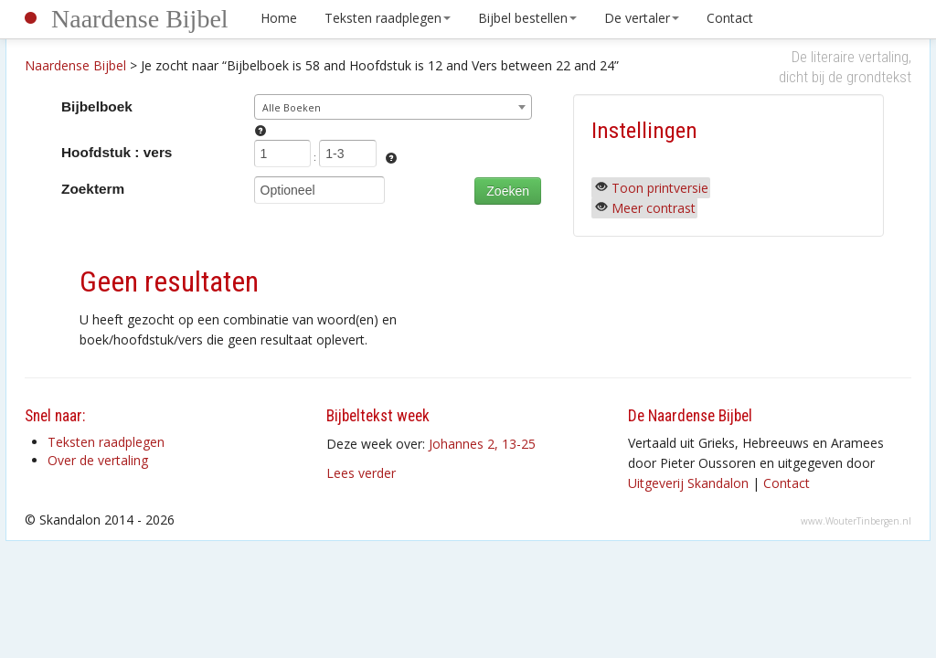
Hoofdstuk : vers (116, 152)
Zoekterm (92, 188)
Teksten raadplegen (387, 18)
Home (279, 18)
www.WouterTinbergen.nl (856, 521)
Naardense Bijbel (140, 19)
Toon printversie (660, 187)
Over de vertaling (98, 460)
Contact (730, 18)
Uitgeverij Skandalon (688, 483)
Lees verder (361, 473)
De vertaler (641, 18)
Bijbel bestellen (527, 18)
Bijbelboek (97, 106)
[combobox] (393, 107)
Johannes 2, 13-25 (482, 443)
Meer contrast (654, 208)
